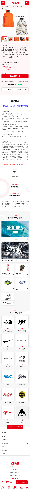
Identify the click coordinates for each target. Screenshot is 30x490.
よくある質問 (5, 443)
